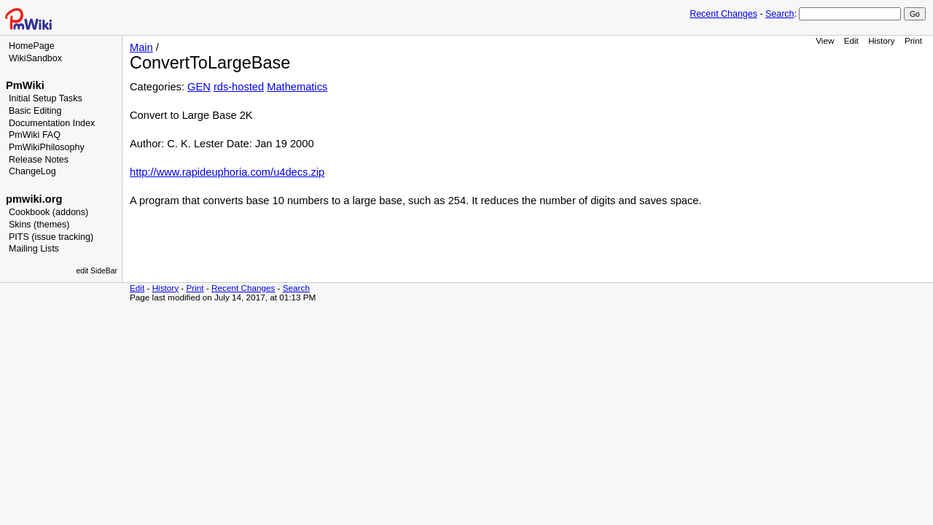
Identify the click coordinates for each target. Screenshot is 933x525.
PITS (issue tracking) (51, 237)
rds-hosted (239, 87)
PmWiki (25, 85)
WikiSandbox (35, 58)
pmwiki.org (34, 199)
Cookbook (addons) (48, 212)
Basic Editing (35, 111)
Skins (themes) (39, 224)
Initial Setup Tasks (45, 98)
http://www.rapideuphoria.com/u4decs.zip (227, 172)
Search (779, 14)
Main (141, 47)
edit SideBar (96, 271)
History (881, 40)
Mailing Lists (34, 249)
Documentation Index (52, 123)
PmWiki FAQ (34, 135)
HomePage (32, 46)
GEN (199, 87)
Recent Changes (723, 14)
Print (913, 40)
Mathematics (297, 87)
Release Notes (39, 160)
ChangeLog (32, 171)
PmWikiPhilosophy (47, 147)
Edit (851, 40)
